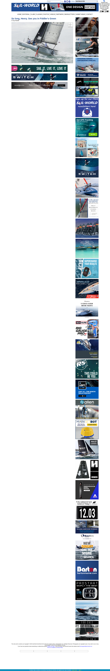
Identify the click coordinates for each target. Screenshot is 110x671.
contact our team (51, 646)
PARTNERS (59, 14)
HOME (19, 14)
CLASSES (39, 14)
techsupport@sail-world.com (86, 646)
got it (80, 670)
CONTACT (89, 14)
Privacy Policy (60, 647)
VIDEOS (52, 14)
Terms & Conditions (51, 647)
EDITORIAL (26, 14)
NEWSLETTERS (69, 14)
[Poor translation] (106, 11)
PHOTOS (46, 14)
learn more (74, 670)
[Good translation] (101, 11)
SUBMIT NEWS (80, 14)
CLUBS (33, 14)
